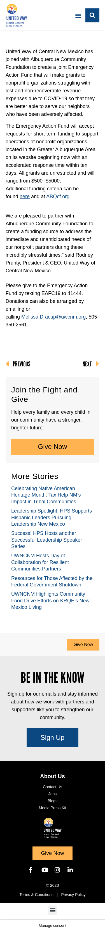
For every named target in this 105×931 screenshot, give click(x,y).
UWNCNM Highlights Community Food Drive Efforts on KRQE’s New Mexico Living (50, 600)
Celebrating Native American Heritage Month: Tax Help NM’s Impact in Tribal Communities (46, 495)
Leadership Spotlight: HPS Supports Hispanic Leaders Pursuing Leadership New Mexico (51, 517)
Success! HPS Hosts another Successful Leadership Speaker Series (46, 539)
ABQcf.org (57, 196)
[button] (78, 15)
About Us (52, 776)
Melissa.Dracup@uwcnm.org (53, 317)
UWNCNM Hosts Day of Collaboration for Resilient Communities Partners (40, 562)
